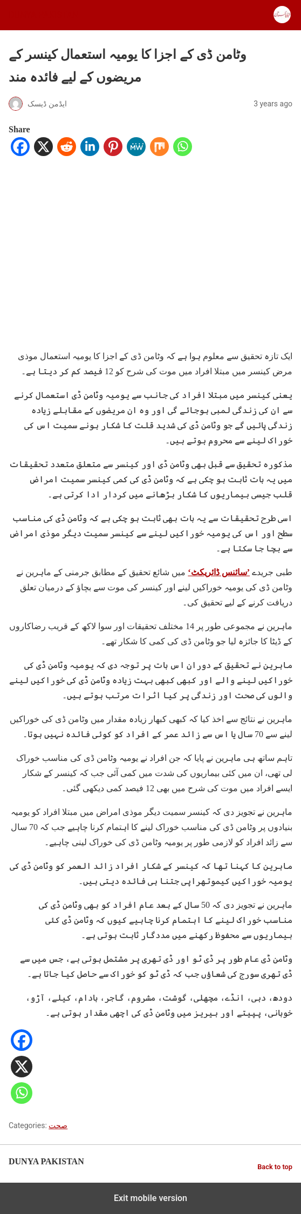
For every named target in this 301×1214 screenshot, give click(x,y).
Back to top (274, 1167)
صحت (58, 1125)
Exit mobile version (150, 1198)
